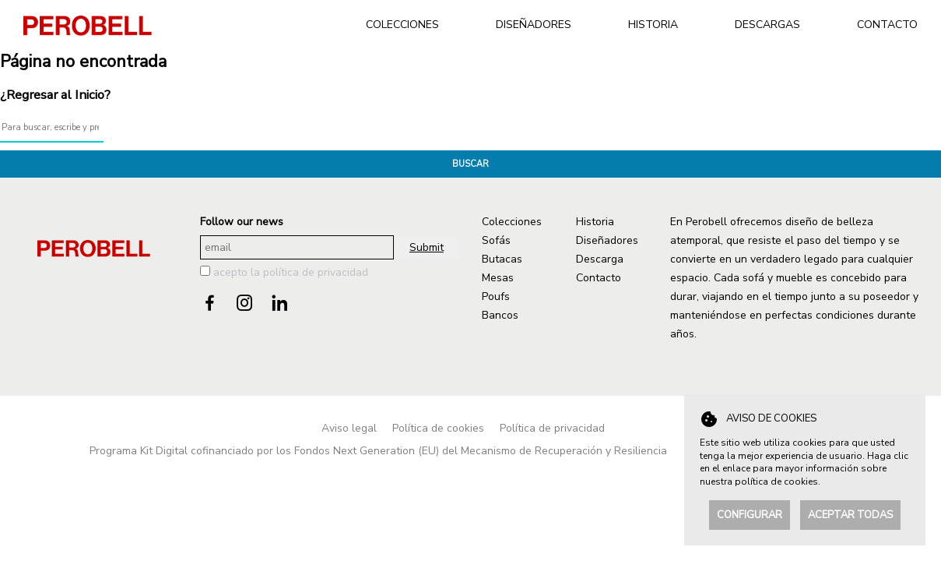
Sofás (496, 240)
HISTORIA (653, 24)
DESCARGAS (767, 24)
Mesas (498, 277)
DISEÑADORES (533, 24)
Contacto (598, 277)
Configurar (749, 515)
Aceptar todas (850, 515)
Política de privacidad (552, 428)
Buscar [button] (470, 164)
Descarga (599, 259)
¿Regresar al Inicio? (55, 95)
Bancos (500, 315)
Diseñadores (607, 240)
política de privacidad (315, 272)
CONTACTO (887, 24)
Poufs (496, 296)
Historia (595, 221)
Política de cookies (438, 428)
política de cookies (776, 481)
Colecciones (512, 221)
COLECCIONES (402, 24)
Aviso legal (349, 428)
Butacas (502, 259)
